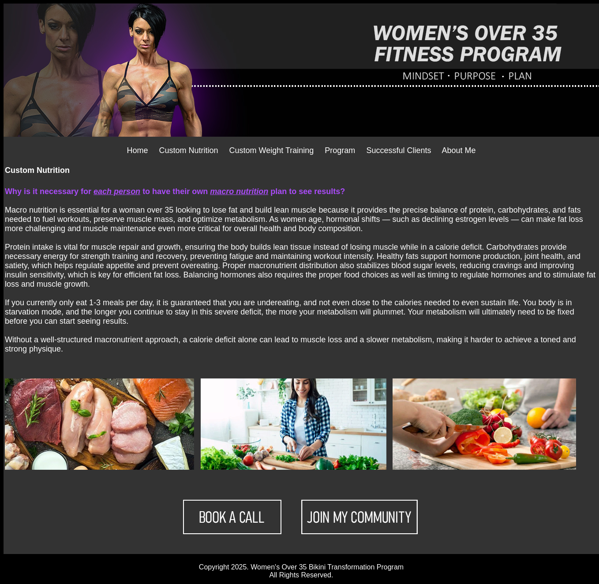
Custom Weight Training (271, 150)
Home (137, 150)
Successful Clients (398, 150)
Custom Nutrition (190, 150)
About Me (458, 150)
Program (340, 150)
